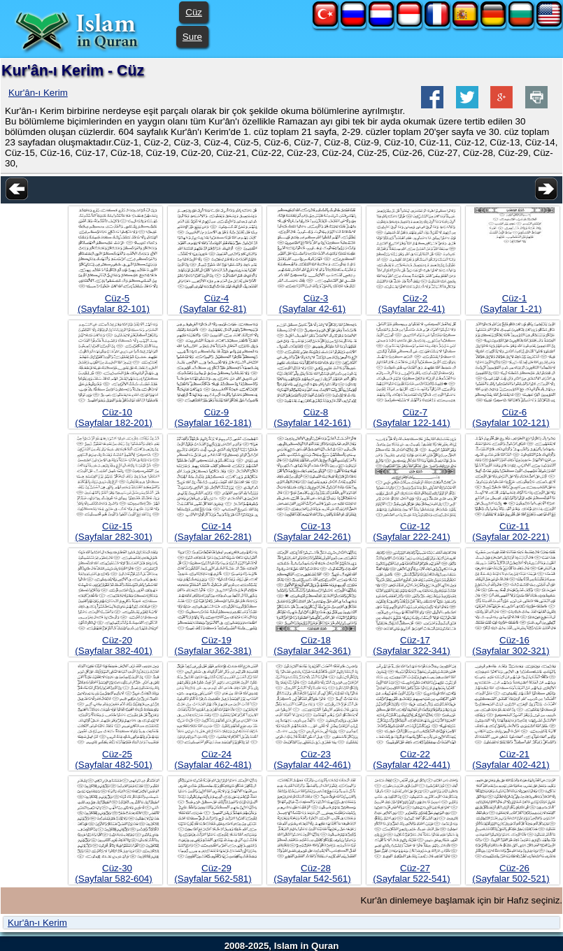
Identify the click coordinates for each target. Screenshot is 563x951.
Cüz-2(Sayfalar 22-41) (412, 303)
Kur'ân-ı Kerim (38, 92)
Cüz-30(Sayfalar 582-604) (113, 873)
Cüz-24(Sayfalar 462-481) (212, 759)
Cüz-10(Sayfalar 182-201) (113, 417)
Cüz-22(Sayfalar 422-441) (411, 759)
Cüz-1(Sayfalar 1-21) (510, 303)
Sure (192, 36)
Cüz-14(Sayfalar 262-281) (212, 531)
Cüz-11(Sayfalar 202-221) (510, 531)
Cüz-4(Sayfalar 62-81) (213, 303)
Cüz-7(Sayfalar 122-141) (411, 417)
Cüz (193, 12)
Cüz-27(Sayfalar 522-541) (411, 873)
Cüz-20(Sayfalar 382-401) (113, 645)
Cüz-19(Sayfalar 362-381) (212, 645)
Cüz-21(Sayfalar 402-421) (510, 759)
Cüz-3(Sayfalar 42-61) (312, 303)
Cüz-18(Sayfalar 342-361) (311, 645)
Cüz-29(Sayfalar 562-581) (212, 873)
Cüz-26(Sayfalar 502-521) (510, 873)
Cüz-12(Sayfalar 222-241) (411, 531)
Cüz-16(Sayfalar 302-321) (510, 645)
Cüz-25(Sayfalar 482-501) (113, 759)
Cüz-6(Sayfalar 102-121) (510, 417)
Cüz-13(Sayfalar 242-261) (311, 531)
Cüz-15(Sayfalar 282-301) (113, 531)
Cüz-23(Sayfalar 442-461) (311, 759)
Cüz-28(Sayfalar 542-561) (311, 873)
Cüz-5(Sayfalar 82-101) (114, 303)
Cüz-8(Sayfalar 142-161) (311, 417)
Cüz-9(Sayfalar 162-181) (212, 417)
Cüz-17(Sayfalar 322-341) (411, 645)
